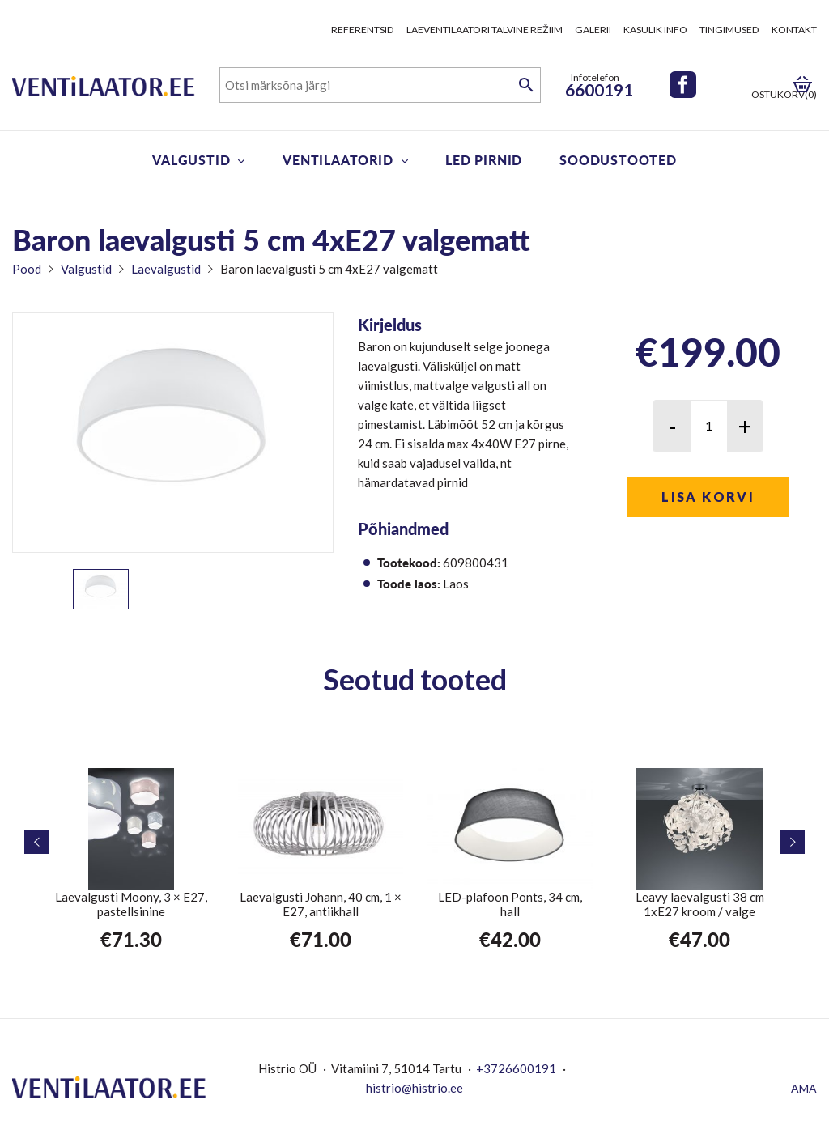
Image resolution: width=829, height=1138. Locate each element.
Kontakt (794, 29)
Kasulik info (655, 29)
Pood (26, 268)
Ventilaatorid (338, 160)
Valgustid (191, 160)
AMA (804, 1088)
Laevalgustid (166, 268)
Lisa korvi (708, 496)
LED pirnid (483, 160)
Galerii (593, 29)
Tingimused (729, 29)
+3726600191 (516, 1068)
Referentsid (362, 29)
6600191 (599, 89)
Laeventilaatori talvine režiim (484, 29)
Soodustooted (618, 160)
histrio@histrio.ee (414, 1088)
